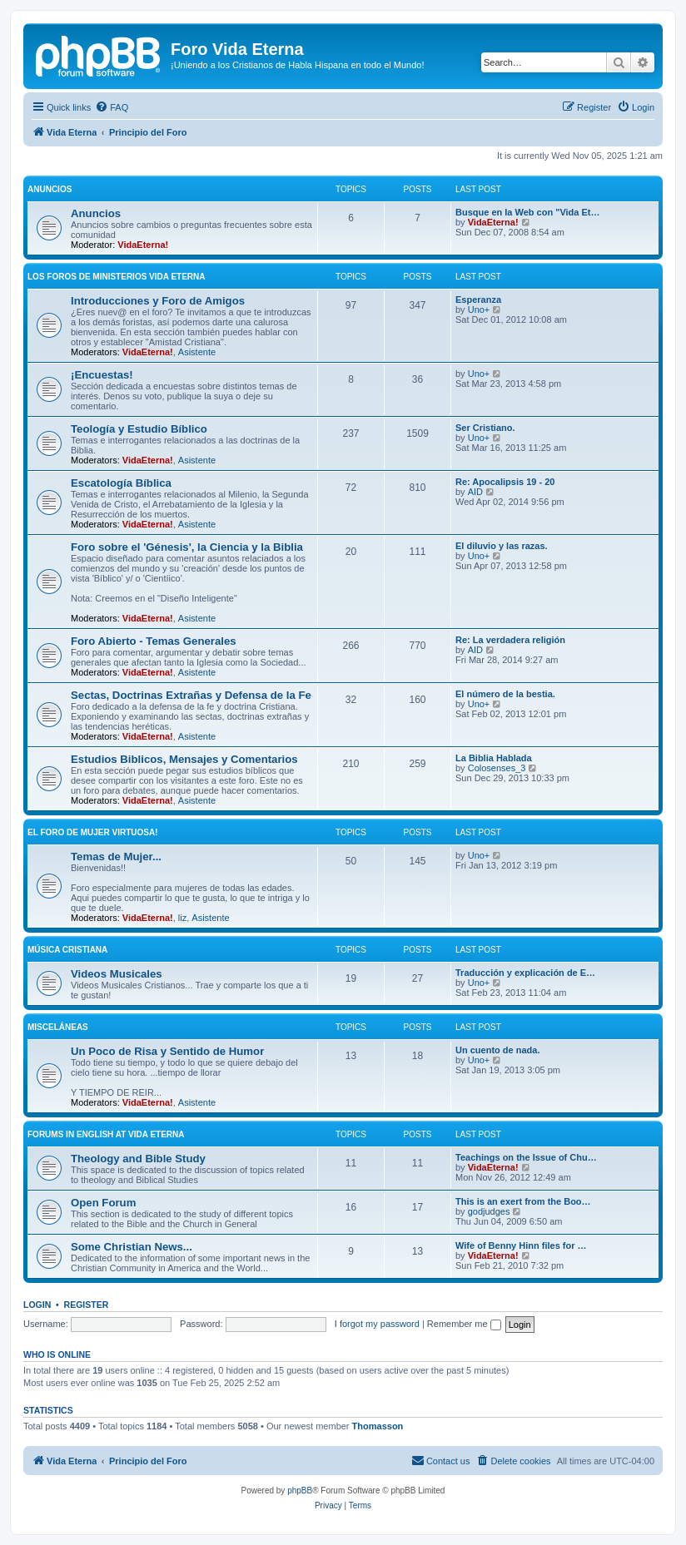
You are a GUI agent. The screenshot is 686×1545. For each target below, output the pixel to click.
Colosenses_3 (497, 768)
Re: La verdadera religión (510, 640)
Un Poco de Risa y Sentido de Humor (167, 1051)
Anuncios (49, 189)
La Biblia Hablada (493, 758)
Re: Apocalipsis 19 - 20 (504, 482)
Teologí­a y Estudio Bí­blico (139, 429)
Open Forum (103, 1202)
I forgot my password (377, 1324)
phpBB (299, 1490)
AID (475, 492)
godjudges (489, 1211)
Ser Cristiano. (485, 428)
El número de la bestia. (505, 694)
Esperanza (478, 300)
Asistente (197, 352)
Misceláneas (57, 1027)
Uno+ (479, 309)
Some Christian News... (131, 1246)
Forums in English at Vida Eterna (106, 1134)
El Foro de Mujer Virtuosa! (92, 832)
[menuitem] (111, 107)
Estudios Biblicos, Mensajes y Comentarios (184, 759)
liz (182, 918)
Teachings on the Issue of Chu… (526, 1157)
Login (37, 1305)
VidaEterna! (142, 245)
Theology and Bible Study (138, 1158)
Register (86, 1305)
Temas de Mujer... (116, 856)
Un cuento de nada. (497, 1050)
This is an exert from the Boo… (523, 1201)
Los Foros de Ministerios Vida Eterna (116, 276)
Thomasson (378, 1426)
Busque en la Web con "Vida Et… (527, 212)
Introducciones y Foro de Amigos (158, 301)
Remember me (464, 1324)
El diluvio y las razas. (501, 546)
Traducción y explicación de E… (525, 973)
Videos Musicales (116, 974)
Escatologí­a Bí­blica (121, 483)
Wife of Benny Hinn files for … (521, 1245)
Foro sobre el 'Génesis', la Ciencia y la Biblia (187, 547)
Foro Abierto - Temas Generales (153, 641)
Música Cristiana (67, 949)
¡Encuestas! (102, 375)
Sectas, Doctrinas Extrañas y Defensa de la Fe (191, 695)
